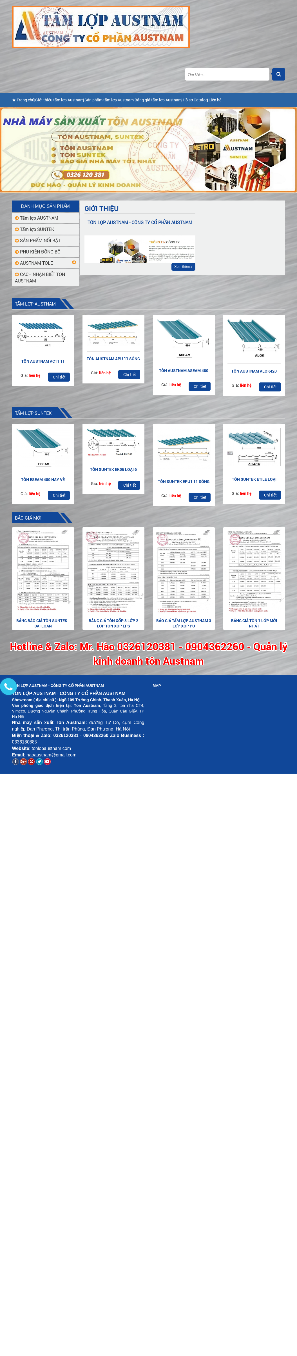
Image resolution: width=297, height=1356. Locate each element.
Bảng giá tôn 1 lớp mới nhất (254, 623)
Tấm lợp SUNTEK (34, 229)
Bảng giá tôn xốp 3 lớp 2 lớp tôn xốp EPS (113, 623)
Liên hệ (272, 100)
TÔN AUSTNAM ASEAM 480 (183, 370)
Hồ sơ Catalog (242, 100)
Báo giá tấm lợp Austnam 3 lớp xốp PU (183, 623)
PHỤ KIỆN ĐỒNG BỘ (38, 252)
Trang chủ (24, 100)
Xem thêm (183, 267)
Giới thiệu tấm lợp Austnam (71, 100)
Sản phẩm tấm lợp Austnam (133, 100)
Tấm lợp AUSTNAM (36, 218)
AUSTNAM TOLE (34, 263)
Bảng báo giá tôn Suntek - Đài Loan (43, 623)
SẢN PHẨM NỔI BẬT (38, 240)
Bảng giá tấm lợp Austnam (194, 100)
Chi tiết (59, 377)
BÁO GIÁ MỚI (28, 518)
